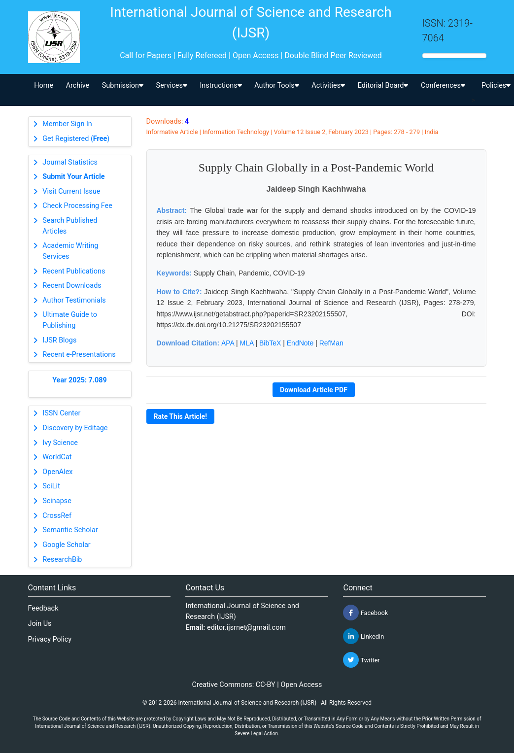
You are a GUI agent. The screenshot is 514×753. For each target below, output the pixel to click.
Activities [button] (328, 85)
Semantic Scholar (70, 530)
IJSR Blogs (59, 340)
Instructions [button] (220, 85)
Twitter (361, 660)
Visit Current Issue (71, 191)
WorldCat (56, 457)
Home (43, 85)
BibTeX (270, 343)
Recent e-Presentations (78, 354)
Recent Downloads (71, 285)
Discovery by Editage (74, 428)
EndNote (300, 343)
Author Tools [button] (276, 85)
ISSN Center (61, 413)
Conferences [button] (443, 85)
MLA (247, 343)
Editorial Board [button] (383, 85)
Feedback (43, 608)
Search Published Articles (69, 226)
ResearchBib (62, 559)
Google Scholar (66, 545)
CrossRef (56, 516)
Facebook (365, 612)
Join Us (40, 623)
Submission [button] (122, 85)
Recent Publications (73, 271)
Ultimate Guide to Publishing (69, 320)
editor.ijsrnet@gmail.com (246, 627)
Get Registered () (75, 139)
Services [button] (171, 85)
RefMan (331, 343)
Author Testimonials (73, 300)
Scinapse (56, 501)
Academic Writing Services (70, 251)
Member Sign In (67, 124)
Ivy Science (60, 443)
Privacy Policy (50, 639)
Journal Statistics (70, 162)
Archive (78, 85)
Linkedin (363, 636)
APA (227, 343)
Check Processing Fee (77, 206)
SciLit (51, 486)
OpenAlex (57, 472)
